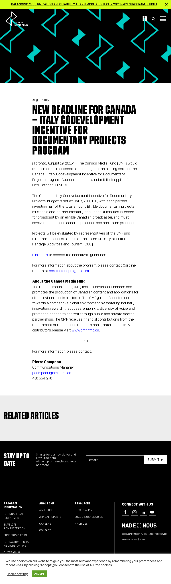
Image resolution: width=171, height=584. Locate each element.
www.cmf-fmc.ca (85, 330)
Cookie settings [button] (17, 574)
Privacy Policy (129, 539)
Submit (153, 460)
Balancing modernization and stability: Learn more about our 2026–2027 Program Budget (84, 4)
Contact (45, 530)
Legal (143, 539)
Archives (81, 523)
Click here (40, 255)
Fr (144, 18)
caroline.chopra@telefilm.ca (71, 271)
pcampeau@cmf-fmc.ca (51, 373)
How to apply (83, 510)
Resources (82, 503)
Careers (45, 523)
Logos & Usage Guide (89, 516)
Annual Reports (50, 516)
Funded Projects (15, 535)
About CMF (46, 503)
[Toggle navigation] (163, 18)
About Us (45, 510)
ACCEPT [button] (39, 574)
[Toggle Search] (153, 18)
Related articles (31, 415)
